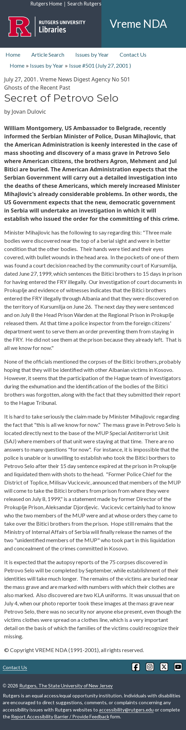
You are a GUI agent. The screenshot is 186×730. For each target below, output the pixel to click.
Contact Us (133, 54)
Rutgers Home (46, 4)
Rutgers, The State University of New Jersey (66, 685)
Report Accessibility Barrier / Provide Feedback (60, 716)
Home (13, 54)
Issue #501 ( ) (100, 65)
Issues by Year (92, 54)
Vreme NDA (138, 23)
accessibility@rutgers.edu (126, 709)
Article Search (47, 54)
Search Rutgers (84, 4)
